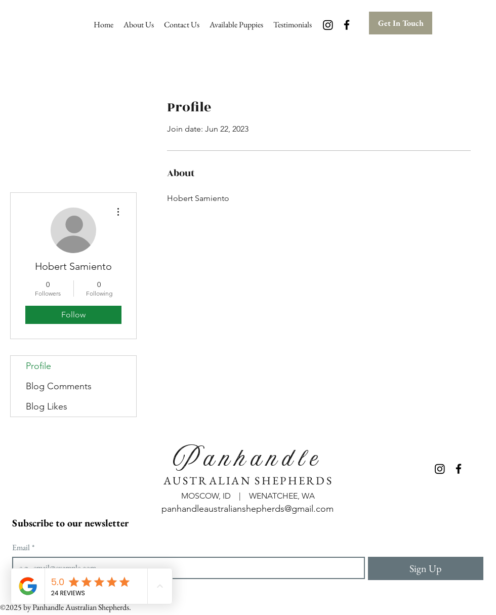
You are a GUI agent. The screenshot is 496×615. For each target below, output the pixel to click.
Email (23, 548)
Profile (38, 366)
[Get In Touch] (400, 23)
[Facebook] (346, 24)
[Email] (185, 568)
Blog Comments (59, 386)
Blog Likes (46, 406)
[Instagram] (328, 24)
